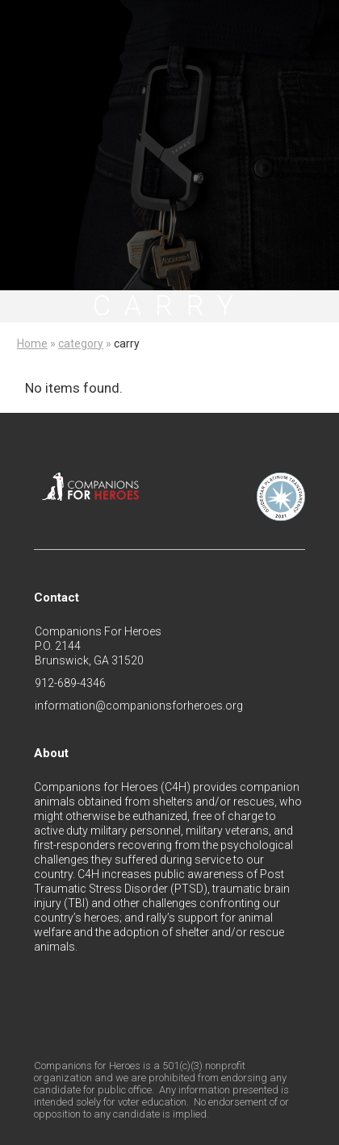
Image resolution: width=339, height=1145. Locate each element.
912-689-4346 (70, 683)
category (80, 343)
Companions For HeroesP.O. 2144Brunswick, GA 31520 (98, 646)
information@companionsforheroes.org (139, 705)
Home (32, 343)
